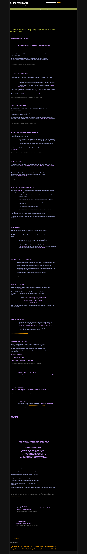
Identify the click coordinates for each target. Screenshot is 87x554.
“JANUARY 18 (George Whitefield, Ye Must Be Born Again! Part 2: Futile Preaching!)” (35, 374)
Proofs (62, 9)
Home (13, 9)
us (66, 9)
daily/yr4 (47, 9)
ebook (52, 9)
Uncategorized (16, 538)
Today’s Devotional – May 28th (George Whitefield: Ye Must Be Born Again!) (33, 30)
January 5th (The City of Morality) (36, 404)
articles (18, 9)
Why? (70, 9)
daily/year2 (33, 9)
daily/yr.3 (41, 9)
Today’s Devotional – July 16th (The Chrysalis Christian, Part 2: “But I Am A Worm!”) (33, 549)
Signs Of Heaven (19, 2)
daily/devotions (25, 9)
